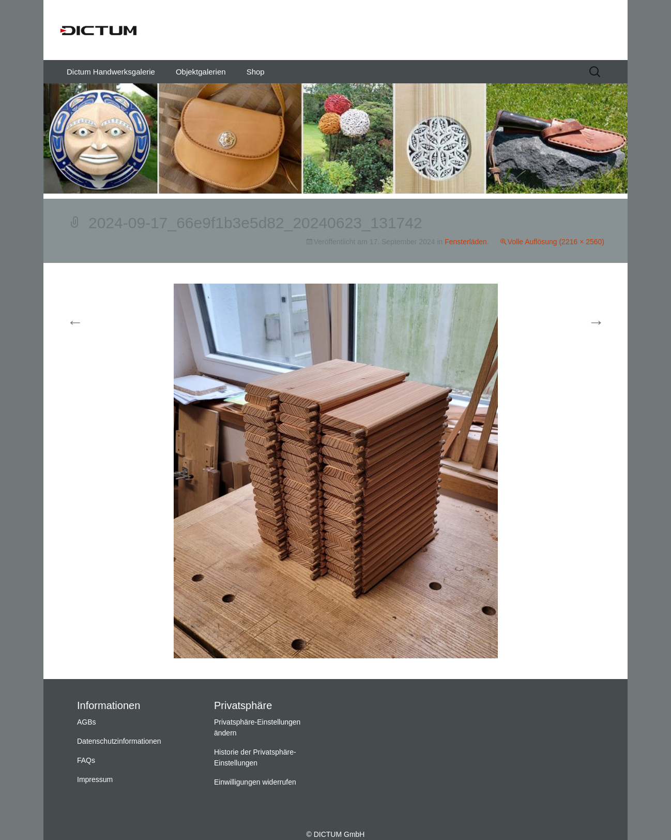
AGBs (86, 722)
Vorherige (94, 322)
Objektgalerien (201, 71)
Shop (256, 71)
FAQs (86, 760)
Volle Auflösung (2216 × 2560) (556, 242)
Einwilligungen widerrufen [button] (255, 782)
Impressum (95, 779)
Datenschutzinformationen (119, 741)
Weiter (583, 322)
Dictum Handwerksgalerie (111, 71)
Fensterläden (466, 242)
